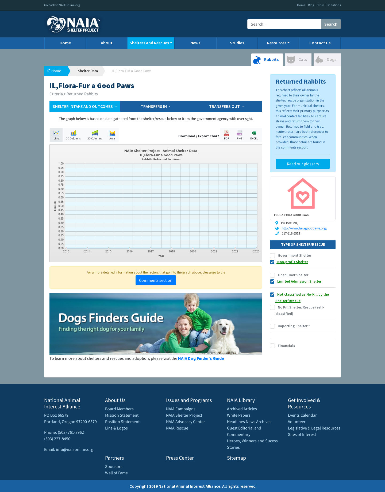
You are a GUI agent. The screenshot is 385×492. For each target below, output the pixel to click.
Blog (311, 5)
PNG (239, 135)
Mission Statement (121, 415)
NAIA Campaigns (180, 408)
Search (330, 24)
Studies (237, 42)
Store (320, 5)
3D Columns (94, 135)
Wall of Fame (116, 472)
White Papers (239, 415)
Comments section (155, 280)
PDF (226, 135)
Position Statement (122, 421)
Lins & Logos (116, 428)
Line (56, 135)
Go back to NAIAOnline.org (62, 5)
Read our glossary (303, 163)
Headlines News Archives (249, 421)
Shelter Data (88, 70)
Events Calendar (302, 415)
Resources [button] (276, 42)
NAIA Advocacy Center (185, 421)
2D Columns (73, 135)
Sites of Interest (302, 434)
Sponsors (113, 466)
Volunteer (297, 421)
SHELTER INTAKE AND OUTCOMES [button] (83, 106)
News (195, 42)
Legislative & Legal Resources (314, 428)
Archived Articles (242, 408)
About (107, 42)
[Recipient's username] (284, 24)
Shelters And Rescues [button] (149, 42)
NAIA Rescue (177, 428)
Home (301, 5)
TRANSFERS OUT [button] (225, 106)
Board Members (119, 408)
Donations (334, 5)
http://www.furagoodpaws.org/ (305, 228)
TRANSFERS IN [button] (154, 106)
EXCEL (254, 135)
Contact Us (319, 42)
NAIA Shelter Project (184, 415)
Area (112, 135)
